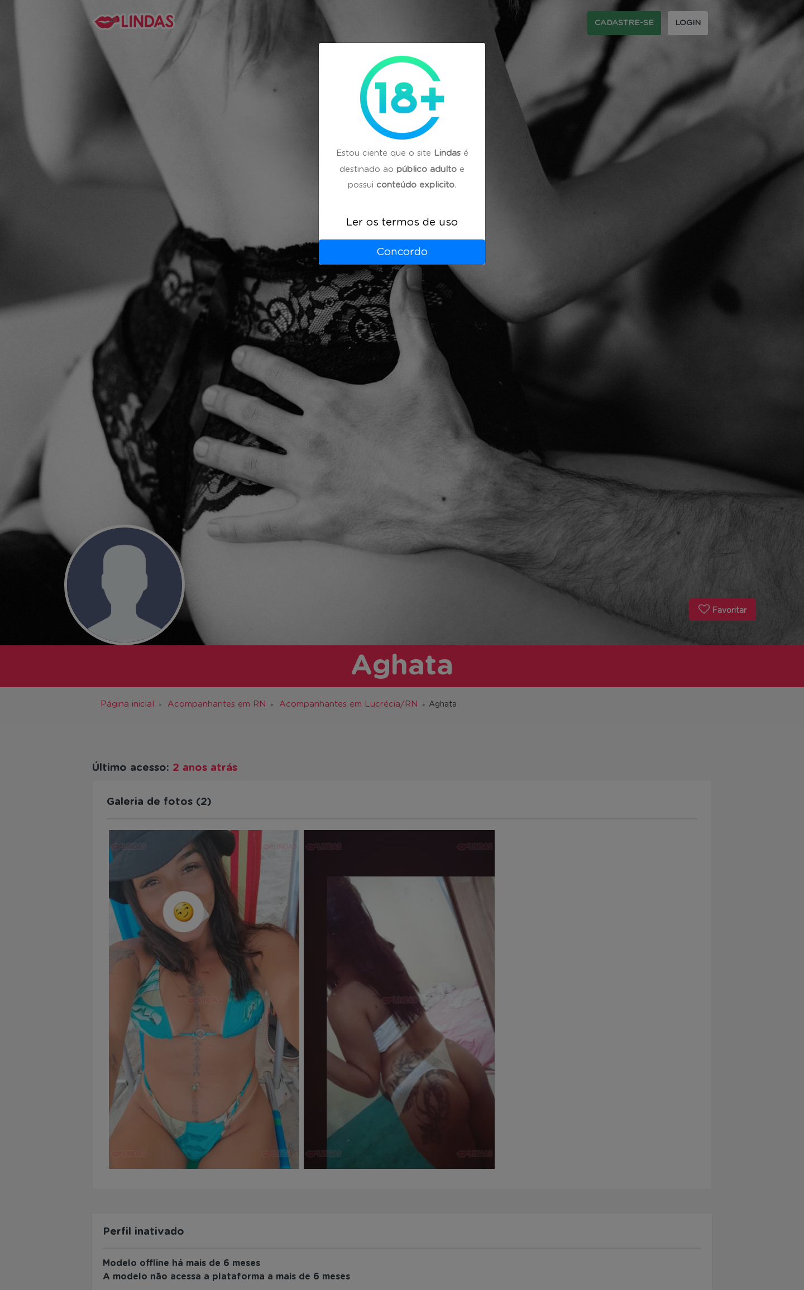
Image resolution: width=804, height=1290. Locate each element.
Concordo (402, 252)
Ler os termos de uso (402, 222)
